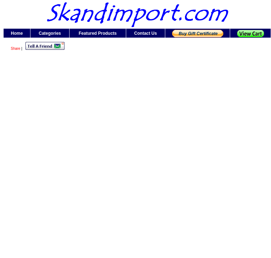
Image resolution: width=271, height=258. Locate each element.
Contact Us (145, 33)
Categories (50, 33)
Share (15, 49)
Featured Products (98, 33)
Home (17, 33)
